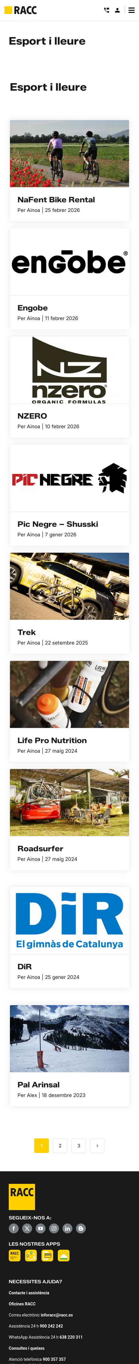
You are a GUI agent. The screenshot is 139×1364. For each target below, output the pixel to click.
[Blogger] (81, 1228)
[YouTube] (41, 1228)
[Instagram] (54, 1228)
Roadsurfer (40, 848)
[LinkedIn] (67, 1228)
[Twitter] (27, 1228)
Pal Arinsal (39, 1084)
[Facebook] (14, 1228)
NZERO (32, 416)
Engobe (33, 308)
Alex (32, 1095)
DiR (25, 966)
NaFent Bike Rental (56, 199)
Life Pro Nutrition (52, 740)
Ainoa (33, 210)
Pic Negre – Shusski (58, 524)
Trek (27, 632)
